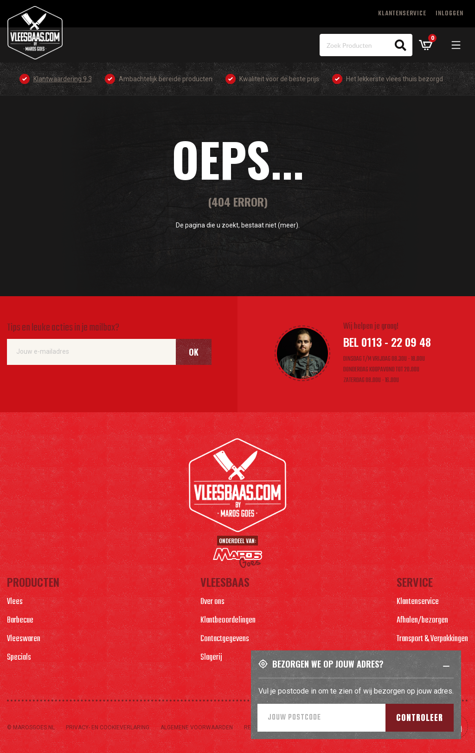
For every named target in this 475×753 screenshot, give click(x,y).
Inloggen (449, 13)
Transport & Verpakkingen (432, 639)
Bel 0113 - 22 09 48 (387, 341)
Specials (19, 657)
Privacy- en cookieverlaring (107, 727)
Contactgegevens (224, 639)
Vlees (15, 602)
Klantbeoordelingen (228, 620)
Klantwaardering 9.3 (62, 79)
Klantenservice (402, 13)
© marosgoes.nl (31, 727)
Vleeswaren (23, 639)
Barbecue (20, 620)
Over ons (212, 602)
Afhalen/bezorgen (422, 620)
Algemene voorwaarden (196, 727)
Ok (194, 352)
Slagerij (211, 657)
